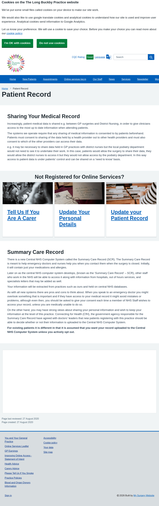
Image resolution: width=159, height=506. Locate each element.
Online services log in (75, 79)
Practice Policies (13, 478)
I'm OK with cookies (17, 43)
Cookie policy (50, 443)
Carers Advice (12, 468)
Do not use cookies (52, 43)
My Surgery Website (143, 495)
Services (125, 79)
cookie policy (14, 33)
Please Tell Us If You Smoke (19, 473)
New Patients (29, 79)
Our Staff (97, 79)
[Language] (103, 57)
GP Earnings (11, 451)
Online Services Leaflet (17, 446)
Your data (48, 447)
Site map (48, 452)
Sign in (8, 495)
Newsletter (142, 79)
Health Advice (12, 464)
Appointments (50, 79)
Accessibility (50, 438)
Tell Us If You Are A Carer (23, 215)
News (112, 79)
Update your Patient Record (129, 215)
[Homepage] (38, 63)
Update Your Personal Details (74, 218)
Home (13, 79)
